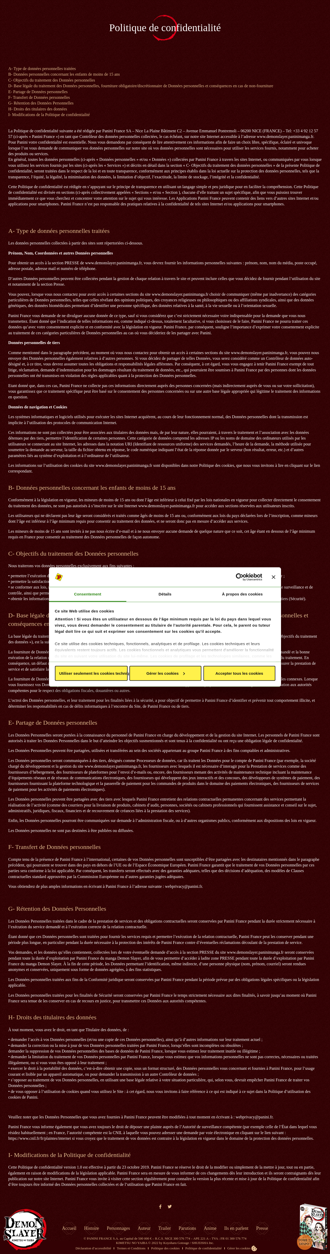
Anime (210, 1228)
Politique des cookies (165, 1248)
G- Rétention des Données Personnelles (40, 103)
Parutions (187, 1228)
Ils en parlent (236, 1228)
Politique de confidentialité (203, 1248)
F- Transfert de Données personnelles (39, 97)
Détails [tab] (165, 594)
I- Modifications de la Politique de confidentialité (49, 114)
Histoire (91, 1228)
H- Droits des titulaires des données (37, 109)
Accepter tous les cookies (239, 673)
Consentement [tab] (87, 594)
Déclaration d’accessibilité (93, 1248)
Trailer (164, 1228)
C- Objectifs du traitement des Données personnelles (51, 80)
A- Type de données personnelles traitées (42, 68)
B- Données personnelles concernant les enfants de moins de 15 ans (64, 74)
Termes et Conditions (131, 1248)
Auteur (144, 1228)
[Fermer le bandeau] (273, 577)
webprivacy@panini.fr (183, 886)
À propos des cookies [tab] (242, 594)
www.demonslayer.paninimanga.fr (285, 136)
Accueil (69, 1228)
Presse (262, 1228)
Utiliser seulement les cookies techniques (93, 673)
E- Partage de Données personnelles (38, 92)
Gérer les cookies (165, 673)
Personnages (118, 1228)
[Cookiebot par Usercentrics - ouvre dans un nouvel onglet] (239, 577)
